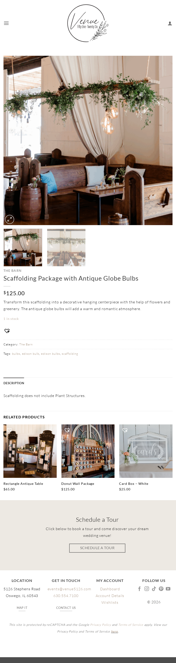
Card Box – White (133, 484)
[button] (6, 23)
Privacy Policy (100, 625)
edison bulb (30, 353)
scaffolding (70, 353)
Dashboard (110, 589)
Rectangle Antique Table (23, 484)
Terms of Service (130, 625)
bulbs (16, 353)
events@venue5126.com (69, 589)
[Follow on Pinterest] (161, 589)
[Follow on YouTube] (168, 589)
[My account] (170, 23)
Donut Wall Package (77, 484)
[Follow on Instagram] (146, 589)
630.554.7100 (65, 595)
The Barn (12, 270)
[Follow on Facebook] (139, 589)
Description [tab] (13, 383)
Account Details (110, 595)
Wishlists (109, 602)
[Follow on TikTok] (154, 589)
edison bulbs (50, 353)
